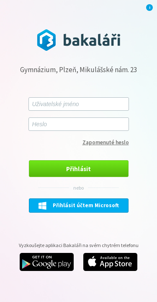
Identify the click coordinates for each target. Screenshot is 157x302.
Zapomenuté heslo (105, 142)
